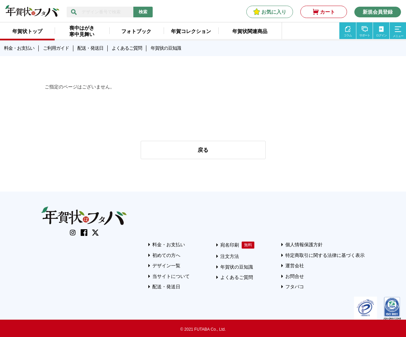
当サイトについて (171, 276)
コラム (348, 35)
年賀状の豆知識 (166, 48)
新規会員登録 (378, 12)
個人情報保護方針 (304, 244)
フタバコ (294, 286)
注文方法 (229, 256)
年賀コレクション (191, 31)
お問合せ (294, 276)
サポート (364, 35)
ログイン (381, 35)
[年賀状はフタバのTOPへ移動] (32, 13)
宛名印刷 (229, 245)
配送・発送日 (90, 48)
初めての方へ (166, 255)
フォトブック (136, 31)
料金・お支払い (19, 48)
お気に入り (273, 12)
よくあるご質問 (127, 48)
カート (327, 12)
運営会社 (294, 265)
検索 (143, 11)
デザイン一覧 (166, 265)
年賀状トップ (27, 31)
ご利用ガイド (56, 48)
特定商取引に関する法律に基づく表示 (325, 255)
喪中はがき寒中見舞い (81, 31)
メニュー (398, 36)
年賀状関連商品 (249, 31)
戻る (203, 150)
